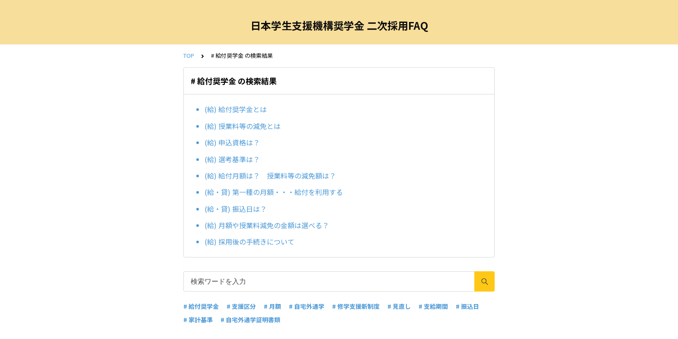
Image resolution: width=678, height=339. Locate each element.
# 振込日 (467, 306)
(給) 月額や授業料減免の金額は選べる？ (267, 225)
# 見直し (399, 306)
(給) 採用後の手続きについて (249, 241)
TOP (188, 55)
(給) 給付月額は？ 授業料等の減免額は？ (270, 175)
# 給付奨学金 (201, 306)
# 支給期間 (433, 306)
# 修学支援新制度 (356, 306)
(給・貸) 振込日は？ (236, 209)
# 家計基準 (198, 319)
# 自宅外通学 (306, 306)
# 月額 (272, 306)
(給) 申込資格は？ (232, 142)
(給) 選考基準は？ (232, 159)
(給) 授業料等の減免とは (243, 126)
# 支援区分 (241, 306)
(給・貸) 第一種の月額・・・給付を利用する (274, 192)
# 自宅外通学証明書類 (250, 319)
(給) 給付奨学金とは (236, 109)
